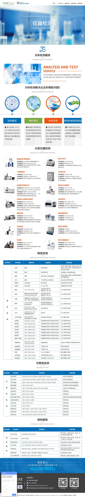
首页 (54, 3)
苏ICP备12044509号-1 (30, 495)
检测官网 (65, 495)
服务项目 (67, 3)
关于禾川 (60, 3)
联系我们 (80, 3)
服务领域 (73, 3)
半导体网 (74, 495)
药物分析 (70, 495)
